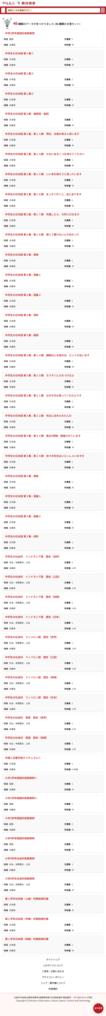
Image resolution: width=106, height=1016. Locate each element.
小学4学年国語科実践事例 (20, 838)
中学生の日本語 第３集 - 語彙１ (23, 496)
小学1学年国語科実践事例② (21, 798)
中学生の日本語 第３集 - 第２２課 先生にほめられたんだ (38, 415)
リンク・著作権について (53, 982)
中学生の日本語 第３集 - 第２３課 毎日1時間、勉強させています (43, 436)
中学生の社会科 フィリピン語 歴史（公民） (32, 657)
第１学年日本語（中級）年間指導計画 (26, 919)
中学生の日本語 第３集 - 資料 (22, 536)
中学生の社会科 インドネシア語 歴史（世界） (33, 556)
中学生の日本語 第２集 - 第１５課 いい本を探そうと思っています (43, 174)
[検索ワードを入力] (53, 10)
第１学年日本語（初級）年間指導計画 (26, 939)
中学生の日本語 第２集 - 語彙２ (23, 295)
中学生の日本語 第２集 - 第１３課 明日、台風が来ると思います (42, 134)
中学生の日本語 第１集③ (19, 93)
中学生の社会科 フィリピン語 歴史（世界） (32, 637)
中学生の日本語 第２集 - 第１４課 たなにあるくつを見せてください (44, 154)
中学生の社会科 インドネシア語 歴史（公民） (33, 576)
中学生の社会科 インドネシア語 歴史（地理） (33, 597)
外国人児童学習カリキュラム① (23, 758)
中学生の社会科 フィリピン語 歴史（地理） (32, 677)
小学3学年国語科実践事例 (20, 818)
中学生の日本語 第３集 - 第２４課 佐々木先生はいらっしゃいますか (44, 456)
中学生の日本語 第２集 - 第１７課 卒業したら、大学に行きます (42, 214)
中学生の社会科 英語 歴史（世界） (26, 717)
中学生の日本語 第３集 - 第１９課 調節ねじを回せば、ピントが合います (47, 355)
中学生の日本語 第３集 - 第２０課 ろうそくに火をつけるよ (39, 375)
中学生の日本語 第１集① (19, 53)
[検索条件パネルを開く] (98, 1008)
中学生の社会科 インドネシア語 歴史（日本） (33, 617)
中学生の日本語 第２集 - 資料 (22, 315)
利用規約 (53, 988)
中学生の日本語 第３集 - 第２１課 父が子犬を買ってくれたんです (43, 395)
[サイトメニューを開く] (104, 3)
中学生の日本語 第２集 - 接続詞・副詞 (27, 114)
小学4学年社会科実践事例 (20, 858)
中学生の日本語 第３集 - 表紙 (22, 476)
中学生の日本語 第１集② (19, 73)
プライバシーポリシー (53, 977)
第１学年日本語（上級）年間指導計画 (26, 898)
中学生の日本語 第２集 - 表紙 (22, 254)
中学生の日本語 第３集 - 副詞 (22, 335)
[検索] (103, 10)
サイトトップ (53, 959)
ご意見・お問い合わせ (53, 971)
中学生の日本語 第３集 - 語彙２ (23, 516)
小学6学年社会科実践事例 (20, 878)
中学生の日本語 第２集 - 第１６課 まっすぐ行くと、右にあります (43, 194)
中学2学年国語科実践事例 (20, 33)
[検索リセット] (3, 10)
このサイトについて (53, 965)
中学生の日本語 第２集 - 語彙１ (23, 275)
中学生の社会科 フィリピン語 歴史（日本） (32, 697)
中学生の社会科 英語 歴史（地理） (26, 737)
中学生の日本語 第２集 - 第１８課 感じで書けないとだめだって (42, 234)
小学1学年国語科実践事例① (21, 778)
